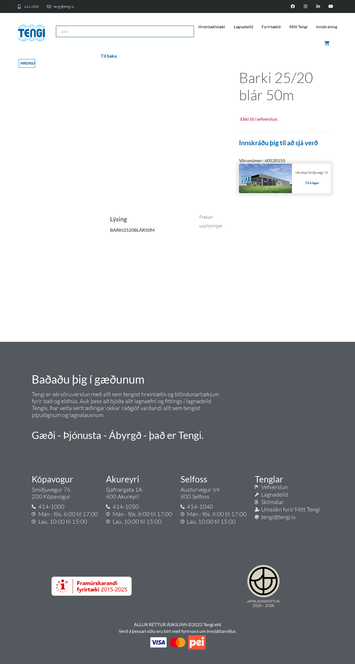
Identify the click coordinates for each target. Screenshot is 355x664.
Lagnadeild (243, 26)
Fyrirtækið (271, 26)
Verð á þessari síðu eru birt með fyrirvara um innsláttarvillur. (177, 631)
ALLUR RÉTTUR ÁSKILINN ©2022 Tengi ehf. (177, 624)
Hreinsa (27, 63)
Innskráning (326, 26)
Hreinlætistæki (211, 26)
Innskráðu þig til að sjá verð (278, 143)
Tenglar (269, 479)
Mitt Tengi (298, 26)
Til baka (109, 56)
